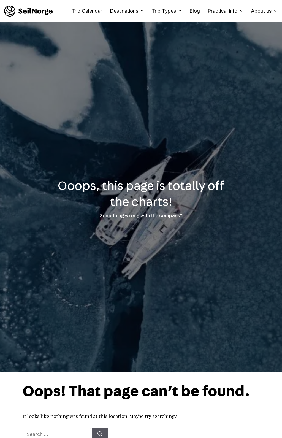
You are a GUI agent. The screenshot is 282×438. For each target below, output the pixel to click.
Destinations (129, 11)
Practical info (227, 11)
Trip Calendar (87, 11)
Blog (194, 11)
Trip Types (169, 11)
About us (264, 11)
